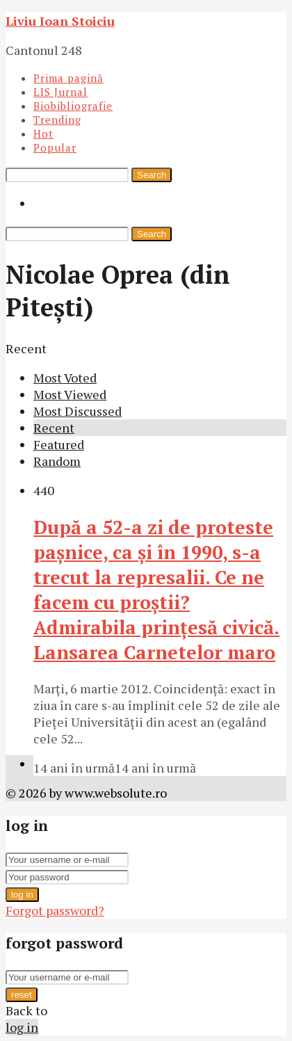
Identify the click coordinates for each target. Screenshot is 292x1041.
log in (22, 894)
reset (21, 995)
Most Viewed (69, 394)
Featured (58, 444)
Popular (54, 147)
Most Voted (65, 377)
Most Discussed (77, 411)
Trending (57, 120)
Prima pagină (68, 78)
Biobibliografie (73, 106)
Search (151, 175)
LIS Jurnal (60, 92)
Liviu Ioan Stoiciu (60, 21)
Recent (53, 427)
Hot (43, 133)
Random (57, 461)
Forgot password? (55, 910)
